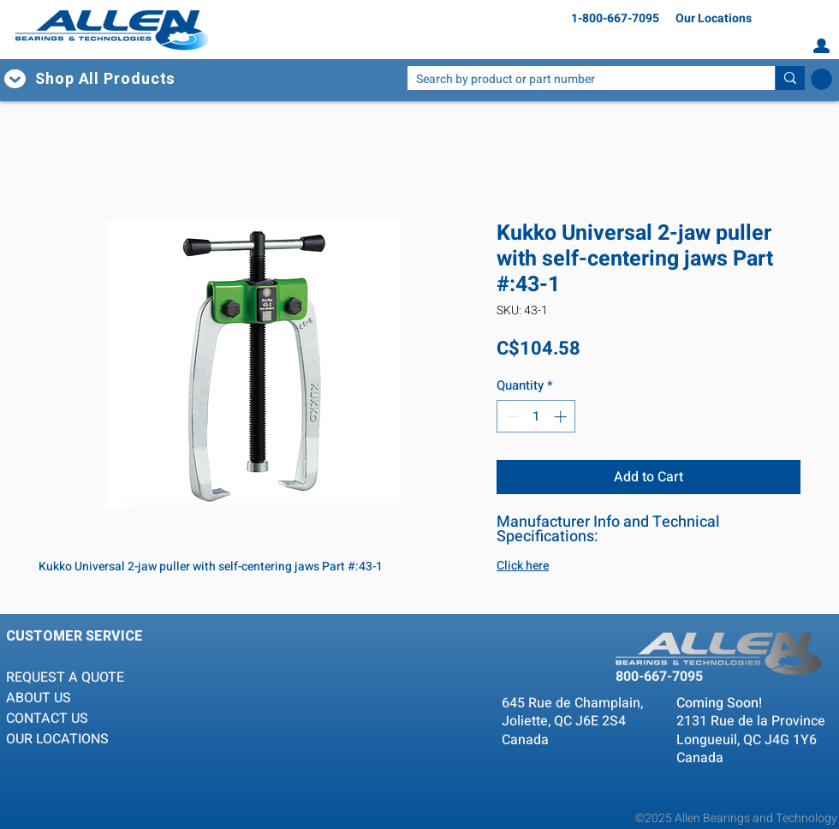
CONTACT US (47, 718)
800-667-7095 (659, 676)
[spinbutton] (536, 416)
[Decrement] (510, 416)
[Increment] (562, 416)
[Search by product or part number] (577, 80)
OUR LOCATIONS (57, 739)
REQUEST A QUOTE (67, 677)
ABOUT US (38, 698)
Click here (523, 566)
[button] (122, 79)
